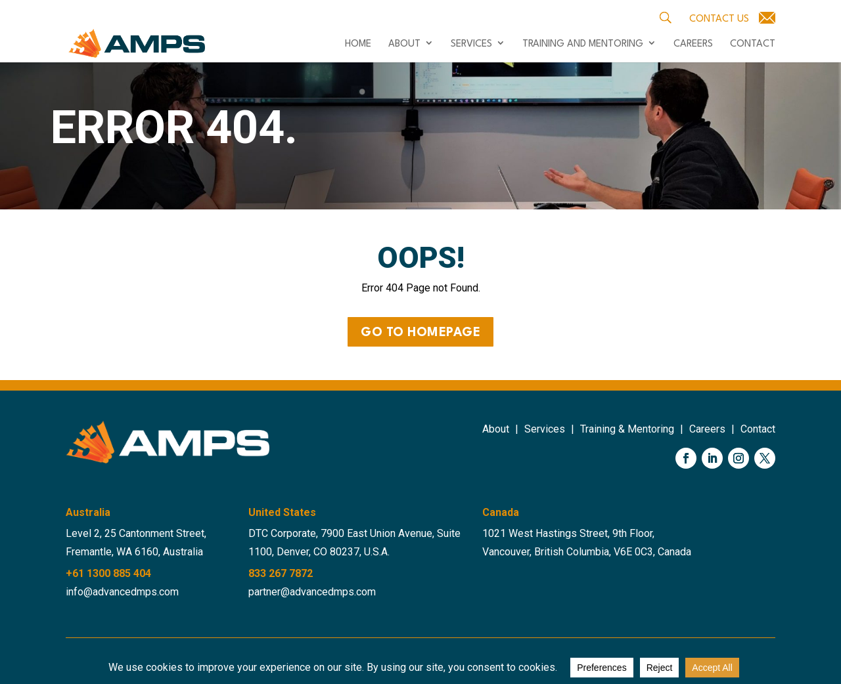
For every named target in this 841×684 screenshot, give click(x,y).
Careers (693, 44)
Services (471, 44)
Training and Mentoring (582, 44)
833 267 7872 (280, 573)
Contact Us (719, 19)
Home (358, 44)
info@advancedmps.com (122, 592)
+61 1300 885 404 (108, 573)
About (404, 44)
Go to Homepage (420, 333)
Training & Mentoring (627, 429)
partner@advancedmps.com (312, 592)
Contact (752, 44)
